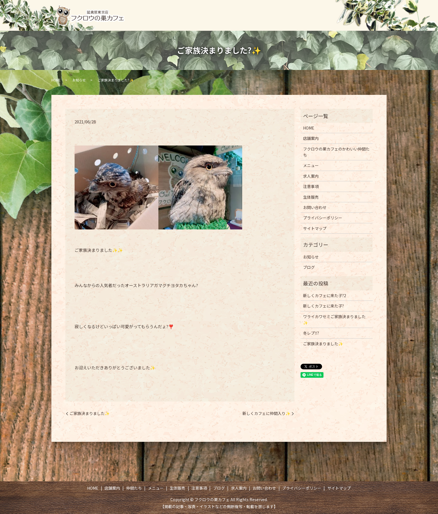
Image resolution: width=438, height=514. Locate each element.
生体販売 (288, 10)
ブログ (344, 10)
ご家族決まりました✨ (90, 413)
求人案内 (372, 10)
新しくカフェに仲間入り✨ (266, 413)
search (381, 20)
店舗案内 (199, 10)
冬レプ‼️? (311, 333)
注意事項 (317, 10)
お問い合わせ (355, 20)
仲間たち (229, 10)
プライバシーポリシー (322, 217)
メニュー (258, 10)
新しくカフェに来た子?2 (324, 295)
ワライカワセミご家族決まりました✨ (334, 319)
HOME (172, 10)
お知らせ (79, 80)
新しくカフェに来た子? (323, 306)
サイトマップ (315, 228)
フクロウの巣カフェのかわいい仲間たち (336, 152)
